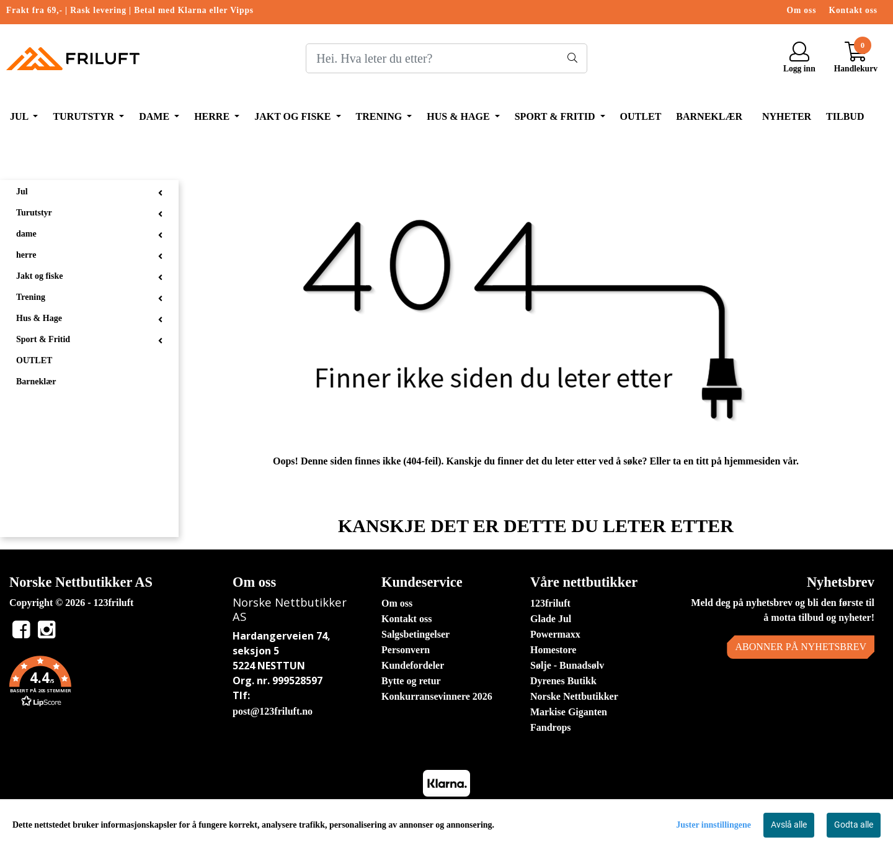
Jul (20, 116)
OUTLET (641, 116)
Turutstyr (85, 116)
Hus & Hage (459, 116)
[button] (111, 684)
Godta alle (853, 825)
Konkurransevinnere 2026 (436, 696)
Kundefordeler (412, 665)
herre (213, 116)
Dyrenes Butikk (563, 681)
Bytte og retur (411, 681)
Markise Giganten (568, 712)
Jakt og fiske (293, 116)
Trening (380, 116)
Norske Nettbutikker (574, 696)
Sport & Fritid (556, 116)
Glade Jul (550, 618)
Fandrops (550, 727)
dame (155, 116)
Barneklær (709, 116)
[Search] (446, 58)
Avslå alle (789, 825)
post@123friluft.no (273, 711)
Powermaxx (555, 634)
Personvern (405, 649)
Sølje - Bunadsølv (567, 665)
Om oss (802, 10)
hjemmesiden (752, 461)
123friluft (550, 603)
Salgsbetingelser (415, 634)
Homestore (553, 649)
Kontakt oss (853, 10)
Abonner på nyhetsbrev (800, 646)
